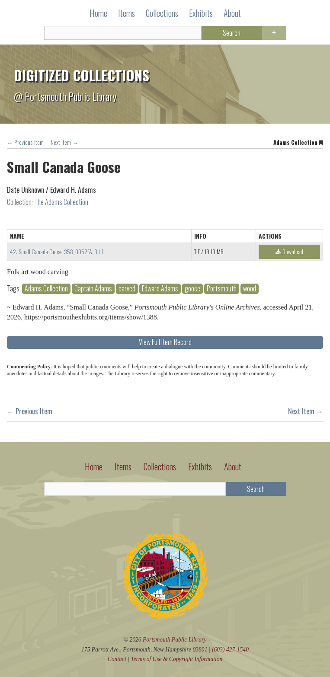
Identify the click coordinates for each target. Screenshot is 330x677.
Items (126, 12)
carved (127, 289)
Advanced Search (274, 33)
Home (98, 12)
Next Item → (64, 142)
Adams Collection (46, 289)
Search (231, 33)
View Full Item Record (165, 342)
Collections (162, 12)
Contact (117, 659)
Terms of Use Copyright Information (176, 659)
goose (192, 289)
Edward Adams (160, 289)
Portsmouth (222, 289)
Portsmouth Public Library (174, 639)
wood (249, 289)
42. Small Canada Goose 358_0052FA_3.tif (56, 251)
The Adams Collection (61, 202)
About (232, 12)
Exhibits (201, 12)
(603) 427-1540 (230, 649)
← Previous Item (25, 142)
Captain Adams (93, 289)
